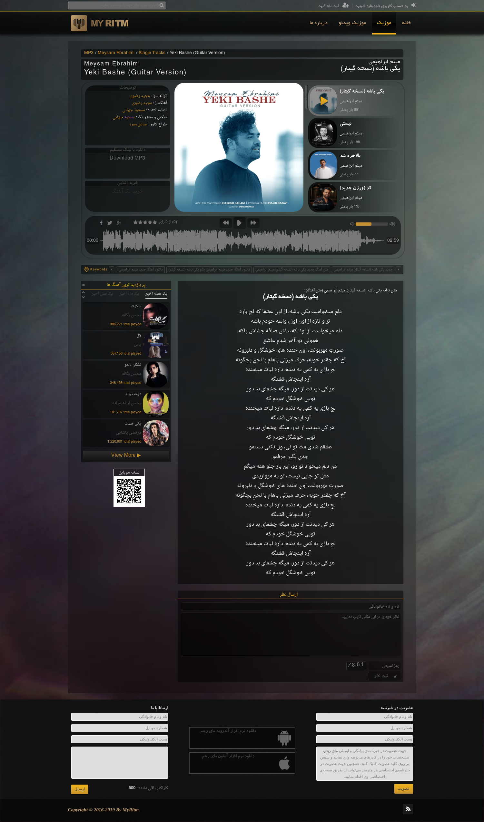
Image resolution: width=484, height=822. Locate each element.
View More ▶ (126, 455)
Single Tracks (152, 53)
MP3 (89, 53)
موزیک (384, 23)
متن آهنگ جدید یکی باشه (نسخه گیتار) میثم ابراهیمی (291, 270)
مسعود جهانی (133, 110)
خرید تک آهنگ (127, 191)
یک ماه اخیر (129, 293)
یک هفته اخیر (156, 293)
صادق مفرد (138, 124)
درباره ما (319, 23)
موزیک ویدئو (352, 23)
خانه (406, 23)
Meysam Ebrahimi (116, 53)
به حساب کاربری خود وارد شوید (385, 6)
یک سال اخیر (102, 293)
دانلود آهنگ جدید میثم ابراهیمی (141, 270)
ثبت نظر (386, 676)
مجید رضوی (140, 96)
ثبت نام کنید (333, 6)
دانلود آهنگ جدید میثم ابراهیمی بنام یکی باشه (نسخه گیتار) (209, 270)
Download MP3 (127, 158)
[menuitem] (406, 23)
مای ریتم (331, 751)
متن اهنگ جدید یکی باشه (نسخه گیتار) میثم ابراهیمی (370, 270)
